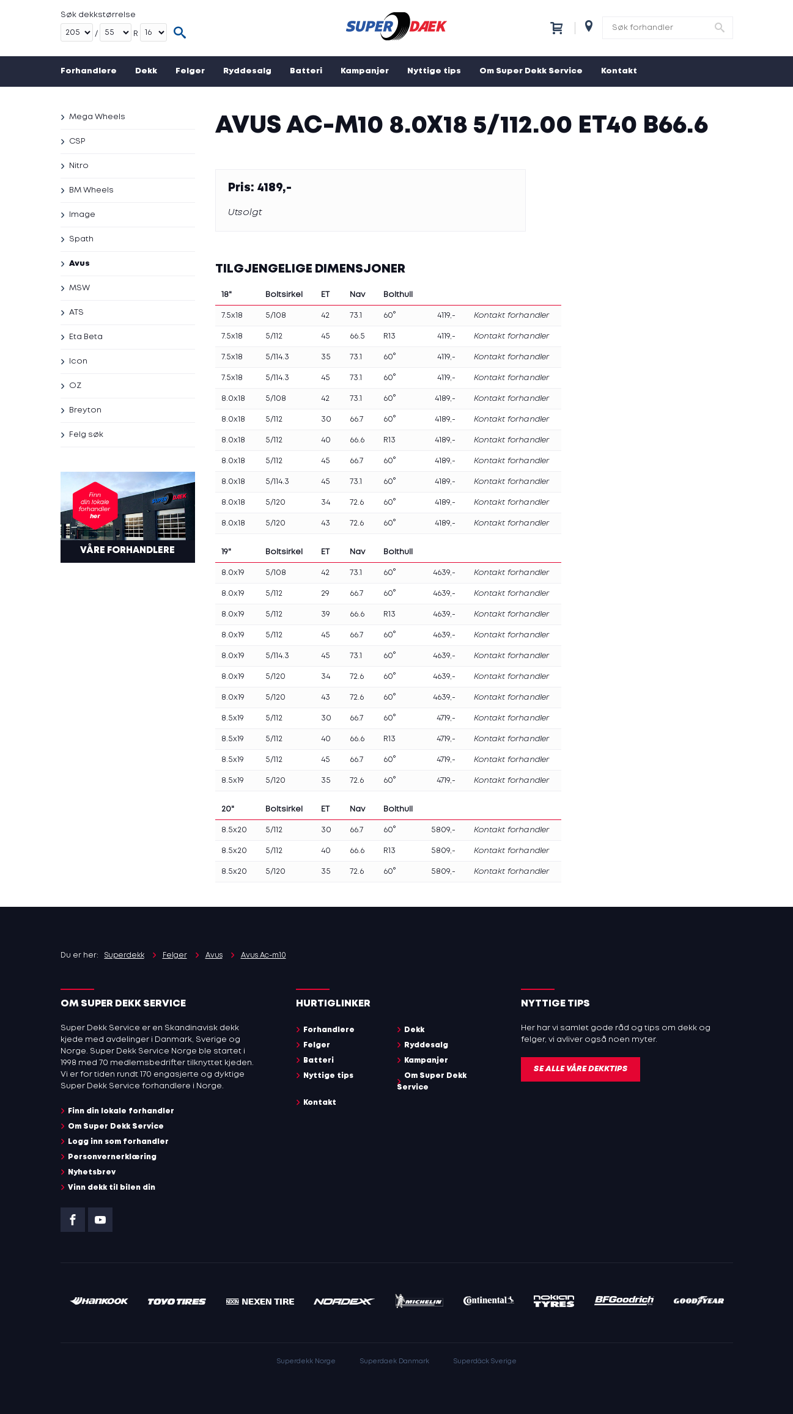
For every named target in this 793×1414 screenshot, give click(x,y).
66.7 (356, 419)
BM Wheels (91, 190)
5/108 (275, 315)
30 (326, 419)
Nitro (79, 166)
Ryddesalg (247, 71)
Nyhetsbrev (92, 1172)
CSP (77, 141)
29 (325, 593)
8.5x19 (232, 718)
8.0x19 (233, 573)
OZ (75, 386)
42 (325, 315)
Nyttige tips (434, 71)
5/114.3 (277, 357)
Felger (190, 71)
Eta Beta (86, 337)
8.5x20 (234, 830)
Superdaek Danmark (394, 1361)
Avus (79, 263)
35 (326, 357)
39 (325, 614)
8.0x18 (233, 398)
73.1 (356, 315)
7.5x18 (232, 315)
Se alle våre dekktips (580, 1069)
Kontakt (619, 71)
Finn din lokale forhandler (121, 1111)
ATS (76, 312)
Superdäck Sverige (485, 1361)
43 (325, 523)
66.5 (357, 336)
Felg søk (86, 434)
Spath (81, 239)
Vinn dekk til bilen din (111, 1187)
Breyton (85, 410)
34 (325, 502)
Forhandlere (89, 71)
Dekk (146, 71)
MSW (79, 288)
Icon (78, 361)
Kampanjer (365, 71)
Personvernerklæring (112, 1157)
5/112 (273, 336)
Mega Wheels (97, 117)
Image (82, 214)
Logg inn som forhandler (118, 1141)
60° (389, 315)
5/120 (275, 502)
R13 (389, 336)
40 (326, 440)
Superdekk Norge (306, 1361)
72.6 (357, 502)
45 (325, 336)
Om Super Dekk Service (531, 71)
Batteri (306, 71)
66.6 (357, 440)
